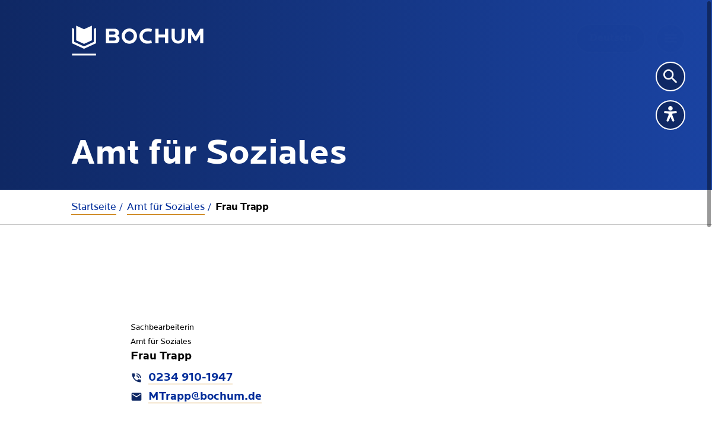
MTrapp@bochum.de (205, 397)
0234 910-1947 (190, 378)
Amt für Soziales (166, 207)
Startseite (93, 207)
